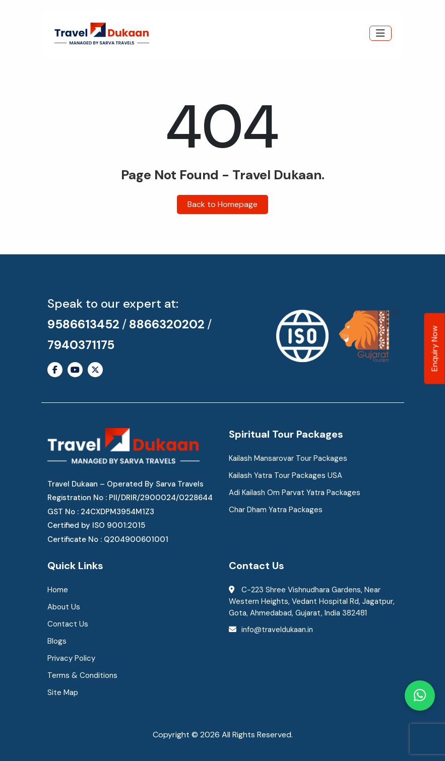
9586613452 (83, 324)
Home (57, 590)
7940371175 (80, 345)
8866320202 (167, 324)
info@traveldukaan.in (277, 630)
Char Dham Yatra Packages (276, 510)
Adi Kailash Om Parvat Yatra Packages (294, 493)
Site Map (62, 692)
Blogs (57, 641)
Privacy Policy (71, 658)
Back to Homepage (222, 204)
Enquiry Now (434, 348)
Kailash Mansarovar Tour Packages (288, 458)
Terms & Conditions (82, 675)
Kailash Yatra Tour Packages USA (285, 475)
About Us (63, 607)
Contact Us (67, 624)
